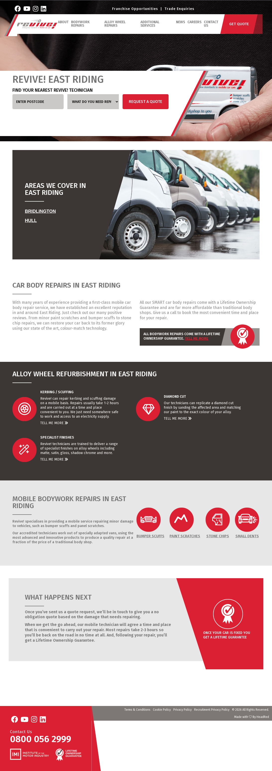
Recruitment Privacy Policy (211, 709)
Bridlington (40, 211)
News (181, 28)
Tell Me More (196, 338)
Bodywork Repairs (82, 30)
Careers (195, 28)
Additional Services (150, 30)
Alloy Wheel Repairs (116, 30)
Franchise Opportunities (135, 11)
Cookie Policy (162, 709)
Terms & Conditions (137, 709)
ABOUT (65, 28)
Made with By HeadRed (251, 716)
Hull (31, 220)
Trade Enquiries (179, 11)
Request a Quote (145, 101)
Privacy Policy (182, 709)
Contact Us (211, 30)
